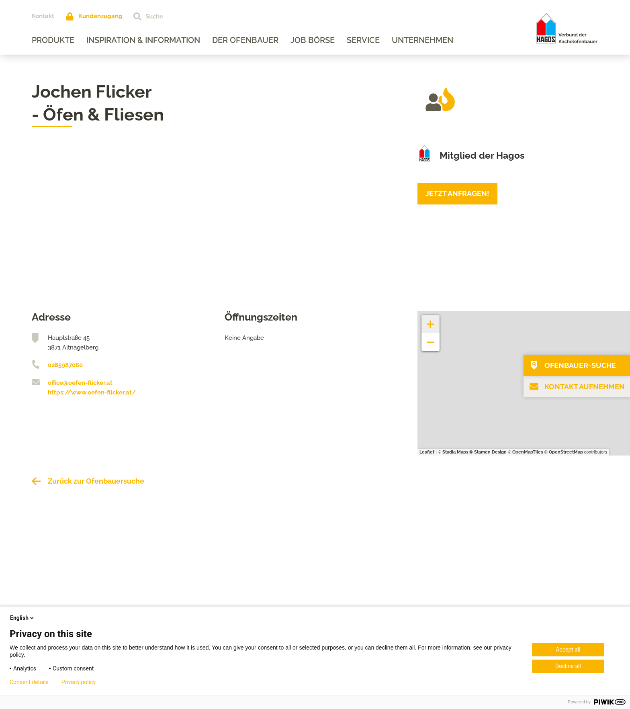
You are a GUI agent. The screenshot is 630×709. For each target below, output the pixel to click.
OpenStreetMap (566, 452)
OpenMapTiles (527, 452)
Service (363, 40)
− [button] (430, 338)
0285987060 (65, 365)
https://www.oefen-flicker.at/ (92, 392)
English (22, 618)
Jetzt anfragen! (457, 193)
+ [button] (430, 320)
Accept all (568, 649)
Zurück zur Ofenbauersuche (96, 481)
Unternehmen (422, 40)
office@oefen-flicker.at (80, 382)
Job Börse (312, 40)
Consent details (29, 682)
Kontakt (43, 16)
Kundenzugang (100, 16)
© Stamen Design (488, 452)
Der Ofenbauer (245, 40)
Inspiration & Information (143, 40)
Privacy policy (78, 682)
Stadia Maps (455, 452)
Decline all (568, 666)
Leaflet (426, 452)
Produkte (53, 40)
